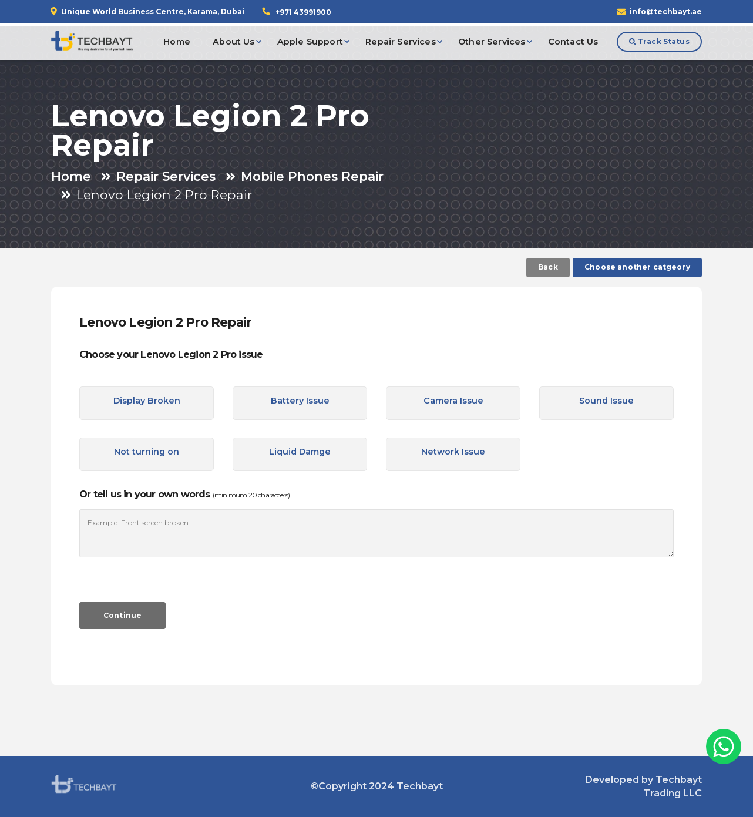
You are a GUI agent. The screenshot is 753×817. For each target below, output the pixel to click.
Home (71, 176)
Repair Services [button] (400, 41)
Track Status (659, 41)
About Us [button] (233, 41)
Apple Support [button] (310, 41)
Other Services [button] (491, 41)
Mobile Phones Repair (312, 176)
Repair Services (166, 176)
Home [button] (176, 41)
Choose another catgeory (637, 267)
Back (548, 267)
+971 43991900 (303, 12)
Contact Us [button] (573, 41)
